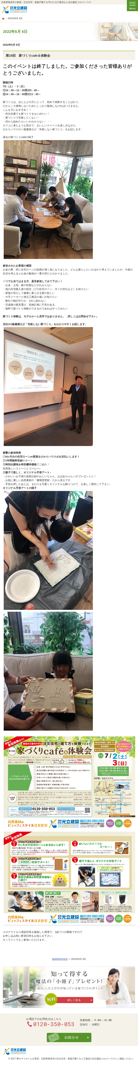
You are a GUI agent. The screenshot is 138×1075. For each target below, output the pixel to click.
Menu (132, 5)
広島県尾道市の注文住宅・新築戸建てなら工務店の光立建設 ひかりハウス (78, 1058)
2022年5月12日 (60, 959)
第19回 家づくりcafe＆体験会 (28, 55)
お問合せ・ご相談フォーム (69, 1037)
